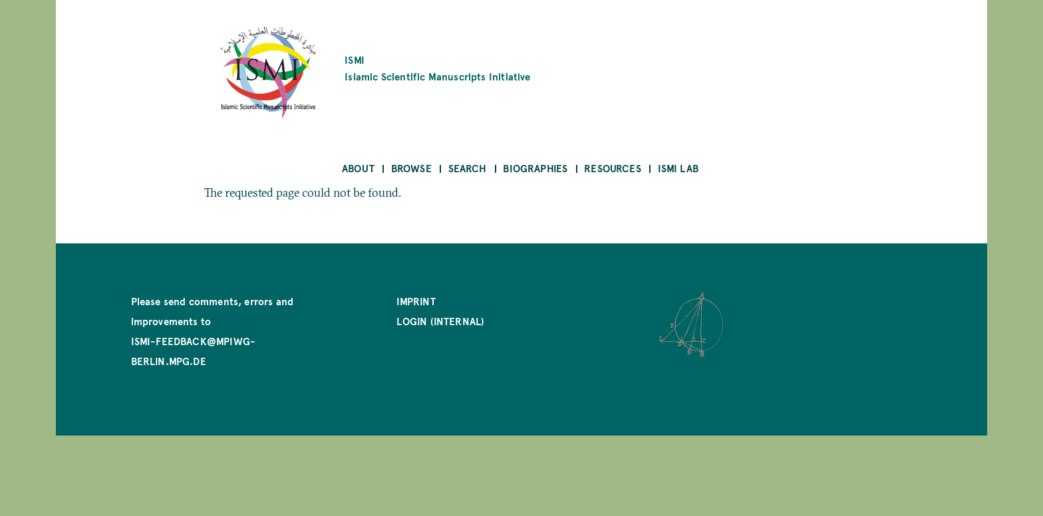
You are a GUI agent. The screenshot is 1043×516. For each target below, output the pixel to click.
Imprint (415, 301)
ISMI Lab (678, 168)
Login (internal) (440, 321)
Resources (612, 168)
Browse (411, 168)
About (358, 168)
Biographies (535, 168)
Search (467, 168)
